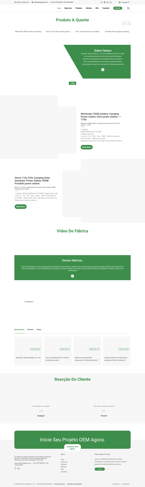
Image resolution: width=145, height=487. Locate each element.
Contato (118, 8)
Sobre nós (64, 462)
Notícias (63, 467)
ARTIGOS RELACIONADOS (45, 484)
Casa (62, 459)
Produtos (64, 464)
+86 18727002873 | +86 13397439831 (63, 2)
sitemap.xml (116, 484)
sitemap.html (126, 484)
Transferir (64, 472)
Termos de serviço (59, 484)
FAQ (62, 469)
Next (136, 20)
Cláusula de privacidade (75, 484)
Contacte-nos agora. (72, 448)
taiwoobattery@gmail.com (41, 2)
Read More (86, 147)
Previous (8, 36)
